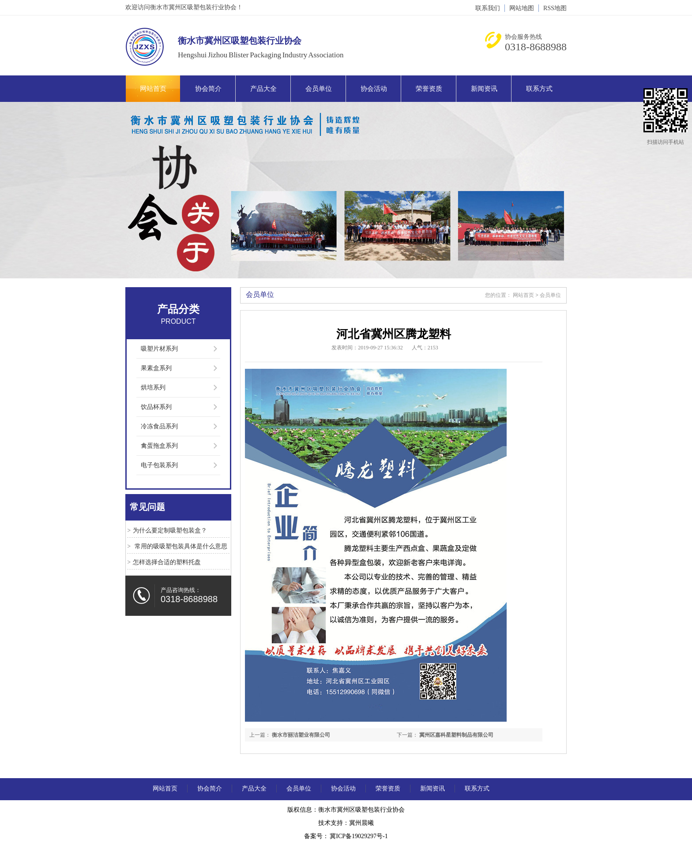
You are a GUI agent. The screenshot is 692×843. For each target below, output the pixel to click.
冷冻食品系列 (159, 426)
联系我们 (487, 8)
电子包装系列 (159, 465)
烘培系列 (153, 387)
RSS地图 (555, 8)
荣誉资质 (429, 88)
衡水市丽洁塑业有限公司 (301, 735)
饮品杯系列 (156, 407)
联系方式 (539, 88)
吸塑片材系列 (159, 348)
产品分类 (178, 309)
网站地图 (521, 8)
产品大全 (263, 88)
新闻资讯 (484, 88)
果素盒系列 (156, 368)
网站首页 (153, 88)
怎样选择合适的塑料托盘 (167, 562)
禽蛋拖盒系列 (159, 445)
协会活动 (374, 88)
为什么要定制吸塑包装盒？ (170, 530)
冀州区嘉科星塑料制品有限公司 (456, 735)
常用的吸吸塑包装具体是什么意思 (180, 546)
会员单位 (318, 88)
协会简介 (208, 88)
